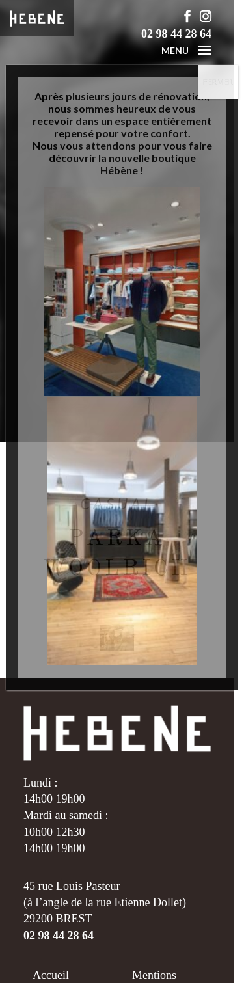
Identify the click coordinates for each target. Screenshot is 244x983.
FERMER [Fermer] (218, 82)
